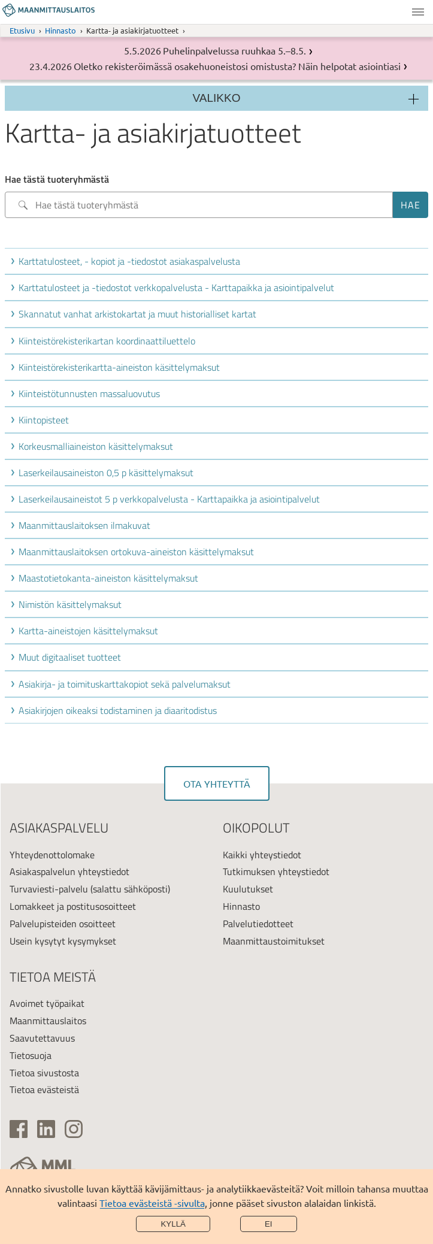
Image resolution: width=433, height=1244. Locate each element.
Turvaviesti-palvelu (49, 889)
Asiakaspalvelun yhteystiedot (69, 871)
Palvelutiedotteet (258, 923)
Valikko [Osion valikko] (217, 98)
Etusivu (22, 30)
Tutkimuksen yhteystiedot (276, 871)
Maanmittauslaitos (48, 1020)
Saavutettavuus (42, 1038)
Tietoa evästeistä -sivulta (152, 1203)
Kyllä (173, 1223)
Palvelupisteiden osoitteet (63, 923)
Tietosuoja (31, 1055)
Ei (268, 1223)
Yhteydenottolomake (52, 855)
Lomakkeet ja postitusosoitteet (73, 906)
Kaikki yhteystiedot (262, 855)
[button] (219, 261)
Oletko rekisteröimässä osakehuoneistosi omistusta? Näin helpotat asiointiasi (237, 66)
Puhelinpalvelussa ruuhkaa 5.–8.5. (234, 50)
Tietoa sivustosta (44, 1073)
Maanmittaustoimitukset (274, 941)
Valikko (418, 12)
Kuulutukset (248, 889)
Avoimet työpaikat (47, 1003)
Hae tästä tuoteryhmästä (57, 179)
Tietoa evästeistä (44, 1089)
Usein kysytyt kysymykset (63, 941)
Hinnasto (60, 30)
